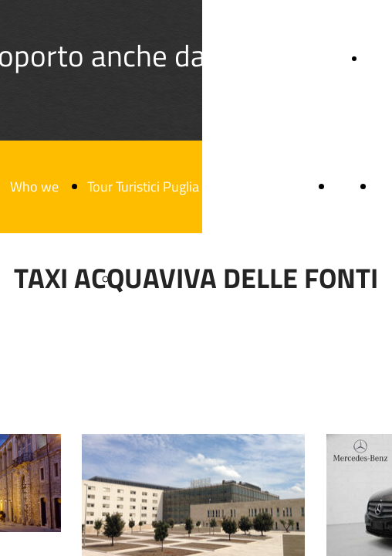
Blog (347, 186)
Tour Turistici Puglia (143, 186)
